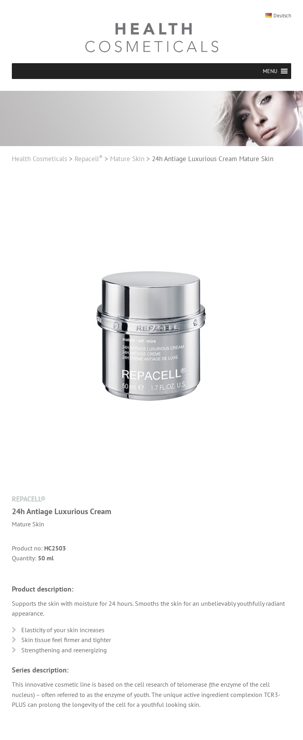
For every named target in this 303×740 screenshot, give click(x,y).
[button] (270, 71)
